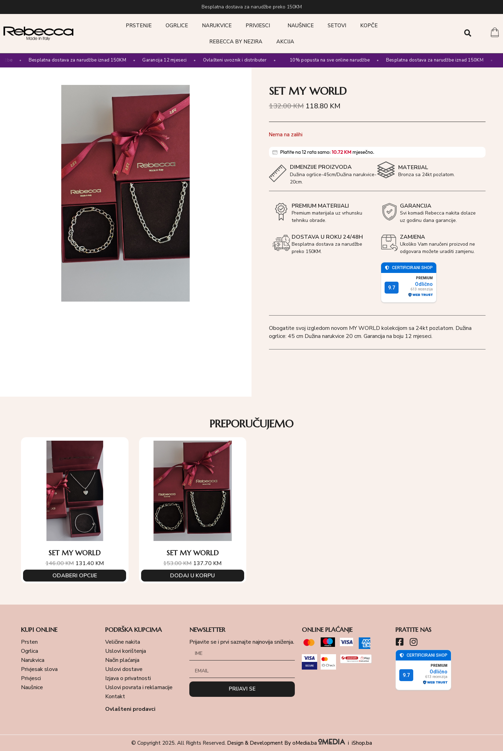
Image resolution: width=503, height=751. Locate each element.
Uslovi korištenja (125, 651)
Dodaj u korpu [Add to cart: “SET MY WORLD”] (192, 575)
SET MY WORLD (75, 553)
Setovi (337, 25)
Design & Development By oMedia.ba (287, 742)
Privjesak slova (39, 669)
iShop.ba (362, 742)
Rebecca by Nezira (235, 41)
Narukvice (217, 25)
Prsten (29, 642)
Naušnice (300, 25)
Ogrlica (29, 651)
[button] (467, 33)
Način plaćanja (122, 660)
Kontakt (115, 696)
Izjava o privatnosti (128, 678)
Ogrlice (177, 25)
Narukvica (32, 660)
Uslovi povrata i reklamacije (139, 687)
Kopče (369, 25)
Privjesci (260, 25)
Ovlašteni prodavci (130, 709)
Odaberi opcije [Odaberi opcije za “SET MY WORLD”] (74, 575)
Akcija (285, 41)
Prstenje (139, 25)
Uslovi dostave (124, 669)
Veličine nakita (122, 642)
